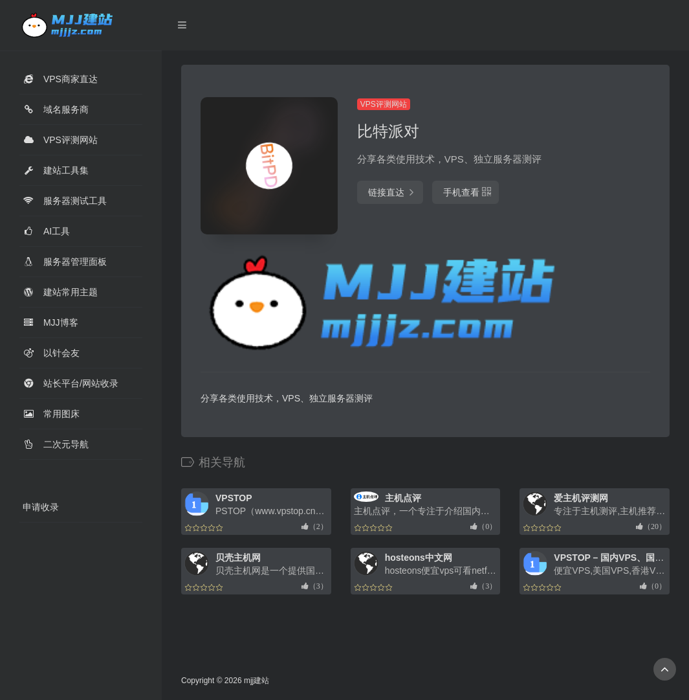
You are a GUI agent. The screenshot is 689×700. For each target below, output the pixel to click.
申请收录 (41, 507)
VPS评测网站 (383, 104)
